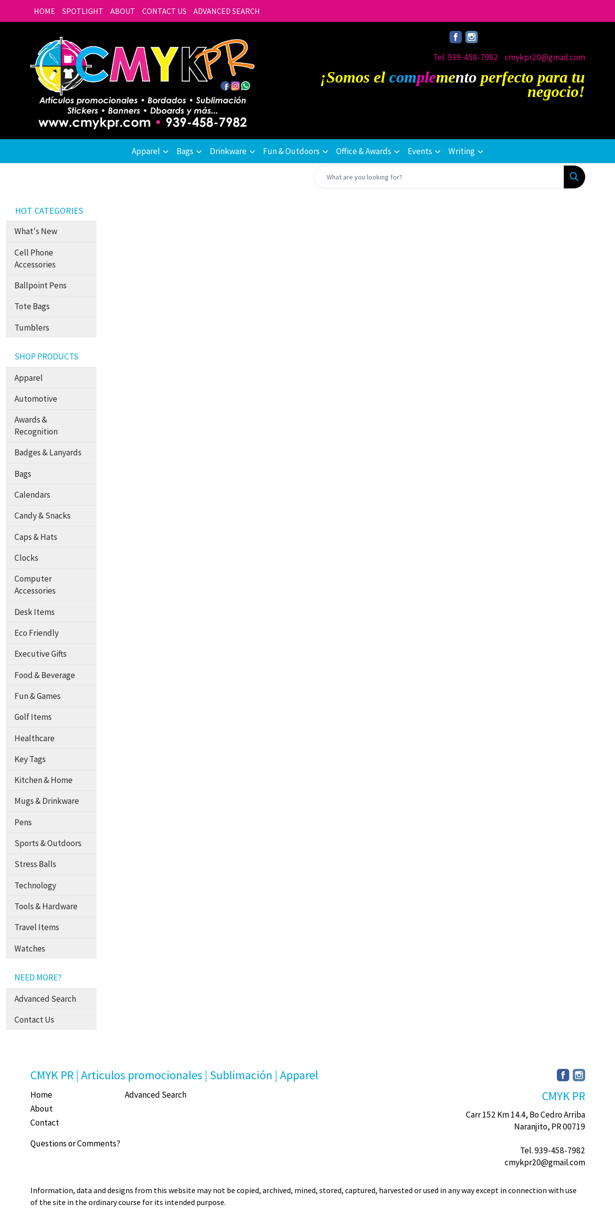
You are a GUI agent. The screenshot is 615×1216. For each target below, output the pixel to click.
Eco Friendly (36, 632)
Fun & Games (37, 696)
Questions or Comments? (75, 1143)
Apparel (146, 151)
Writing (461, 151)
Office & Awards (363, 151)
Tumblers (31, 327)
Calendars (32, 494)
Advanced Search (45, 998)
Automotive (35, 398)
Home (41, 1094)
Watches (29, 948)
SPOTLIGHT (82, 11)
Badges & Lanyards (48, 452)
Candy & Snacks (42, 515)
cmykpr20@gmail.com (545, 57)
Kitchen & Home (43, 780)
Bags (184, 151)
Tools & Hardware (46, 906)
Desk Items (34, 612)
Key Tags (30, 759)
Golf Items (33, 716)
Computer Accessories (35, 584)
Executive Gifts (40, 653)
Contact (44, 1122)
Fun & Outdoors (291, 151)
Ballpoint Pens (40, 285)
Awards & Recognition (36, 425)
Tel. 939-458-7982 (465, 57)
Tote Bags (32, 306)
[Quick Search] (439, 177)
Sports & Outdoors (48, 843)
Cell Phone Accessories (35, 258)
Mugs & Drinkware (46, 800)
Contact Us (34, 1019)
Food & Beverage (44, 675)
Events (420, 151)
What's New (35, 231)
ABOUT (122, 11)
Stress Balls (35, 864)
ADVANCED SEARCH (226, 11)
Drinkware (228, 151)
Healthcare (34, 738)
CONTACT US (164, 11)
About (41, 1108)
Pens (23, 822)
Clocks (26, 557)
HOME (44, 11)
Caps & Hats (35, 536)
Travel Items (36, 927)
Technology (35, 885)
